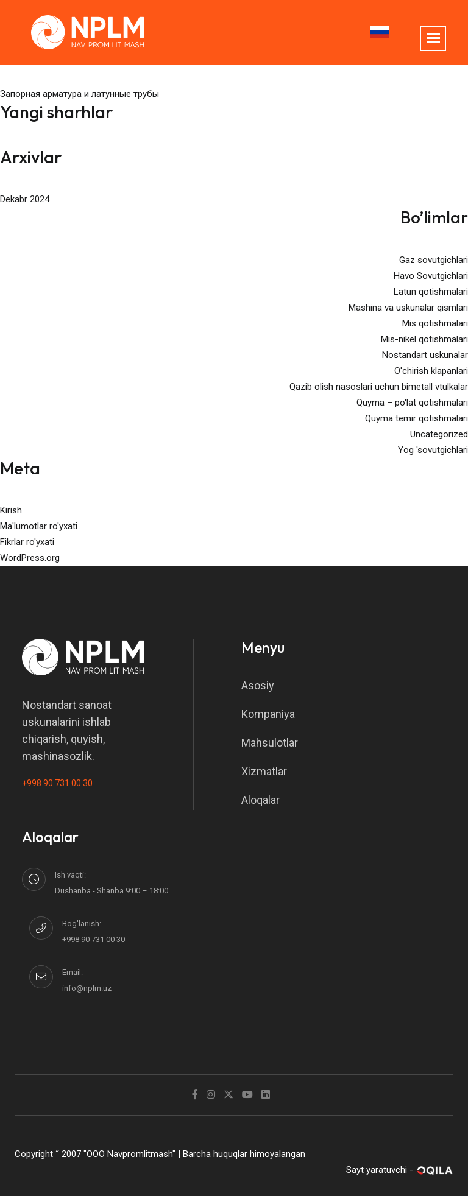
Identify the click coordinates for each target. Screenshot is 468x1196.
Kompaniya (268, 714)
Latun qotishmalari (431, 291)
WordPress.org (30, 557)
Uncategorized (439, 434)
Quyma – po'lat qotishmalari (412, 402)
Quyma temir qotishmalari (416, 418)
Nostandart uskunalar (425, 355)
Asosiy (257, 685)
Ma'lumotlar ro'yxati (38, 526)
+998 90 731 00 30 (57, 783)
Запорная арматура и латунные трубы (79, 93)
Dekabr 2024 (24, 199)
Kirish (11, 510)
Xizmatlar (264, 771)
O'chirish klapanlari (431, 370)
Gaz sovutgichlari (433, 260)
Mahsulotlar (269, 742)
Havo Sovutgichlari (431, 275)
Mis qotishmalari (435, 323)
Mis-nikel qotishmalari (424, 339)
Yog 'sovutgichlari (433, 450)
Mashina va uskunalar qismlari (408, 307)
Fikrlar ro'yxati (27, 541)
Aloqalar (260, 799)
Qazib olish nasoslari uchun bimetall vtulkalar (378, 386)
